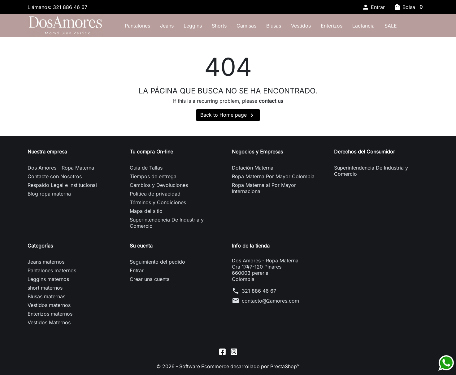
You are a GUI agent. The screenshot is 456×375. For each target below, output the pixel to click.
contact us (271, 101)
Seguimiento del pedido (157, 262)
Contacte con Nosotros (55, 177)
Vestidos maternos (49, 306)
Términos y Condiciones (158, 203)
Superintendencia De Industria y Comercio (167, 223)
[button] (373, 7)
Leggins (194, 26)
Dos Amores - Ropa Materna (61, 168)
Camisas (248, 26)
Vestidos (303, 26)
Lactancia (365, 26)
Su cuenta (141, 246)
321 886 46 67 (259, 291)
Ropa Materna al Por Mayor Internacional (264, 189)
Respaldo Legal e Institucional (62, 186)
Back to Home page (228, 116)
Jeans (169, 26)
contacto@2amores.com (270, 301)
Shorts (221, 26)
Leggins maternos (48, 280)
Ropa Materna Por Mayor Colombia (273, 177)
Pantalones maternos (52, 271)
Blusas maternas (46, 297)
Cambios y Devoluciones (159, 186)
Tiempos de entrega (153, 177)
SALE (392, 26)
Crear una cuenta (150, 280)
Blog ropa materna (49, 194)
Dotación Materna (252, 168)
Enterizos (333, 26)
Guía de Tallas (146, 168)
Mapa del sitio (146, 212)
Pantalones (139, 26)
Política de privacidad (155, 194)
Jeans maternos (46, 262)
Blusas (275, 26)
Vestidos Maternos (49, 323)
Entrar (137, 271)
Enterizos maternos (50, 314)
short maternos (45, 288)
